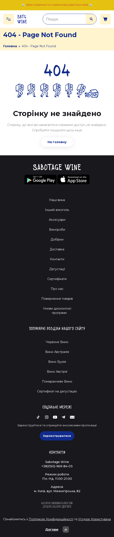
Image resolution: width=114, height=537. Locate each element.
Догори (57, 529)
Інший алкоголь (57, 210)
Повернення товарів (57, 299)
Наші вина (57, 200)
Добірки (57, 239)
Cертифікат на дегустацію (57, 391)
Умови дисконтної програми (57, 311)
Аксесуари (57, 220)
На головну (57, 142)
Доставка (57, 249)
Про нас (57, 289)
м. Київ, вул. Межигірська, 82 (57, 491)
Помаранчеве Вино (57, 381)
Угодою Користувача (94, 519)
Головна (10, 46)
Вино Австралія (57, 352)
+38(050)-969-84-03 (57, 466)
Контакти (57, 259)
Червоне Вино (57, 342)
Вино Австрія (57, 372)
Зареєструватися (57, 435)
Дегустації (57, 269)
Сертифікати (57, 279)
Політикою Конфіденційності (51, 519)
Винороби (57, 229)
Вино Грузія (57, 362)
